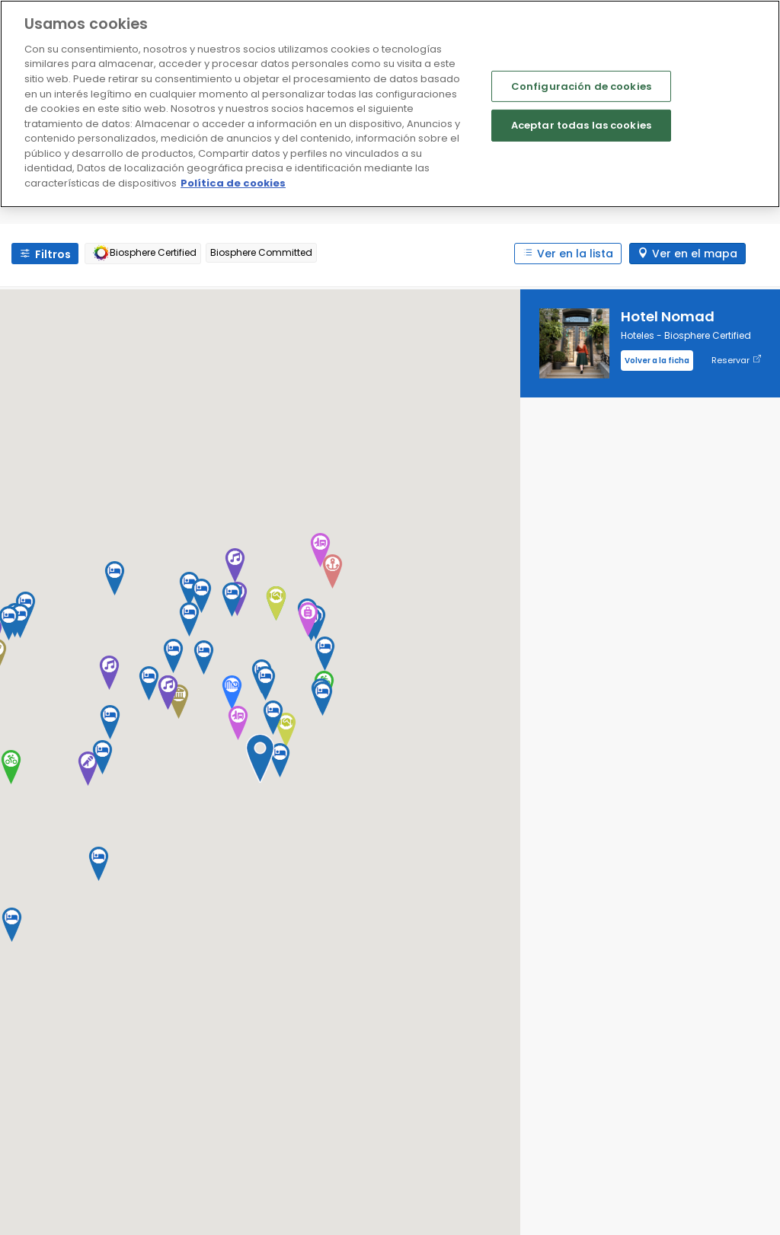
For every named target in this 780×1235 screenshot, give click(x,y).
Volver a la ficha (657, 360)
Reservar (736, 360)
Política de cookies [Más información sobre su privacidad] (233, 183)
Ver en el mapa (694, 253)
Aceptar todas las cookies (581, 125)
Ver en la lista (575, 253)
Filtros (53, 254)
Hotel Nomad (667, 316)
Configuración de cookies (581, 85)
